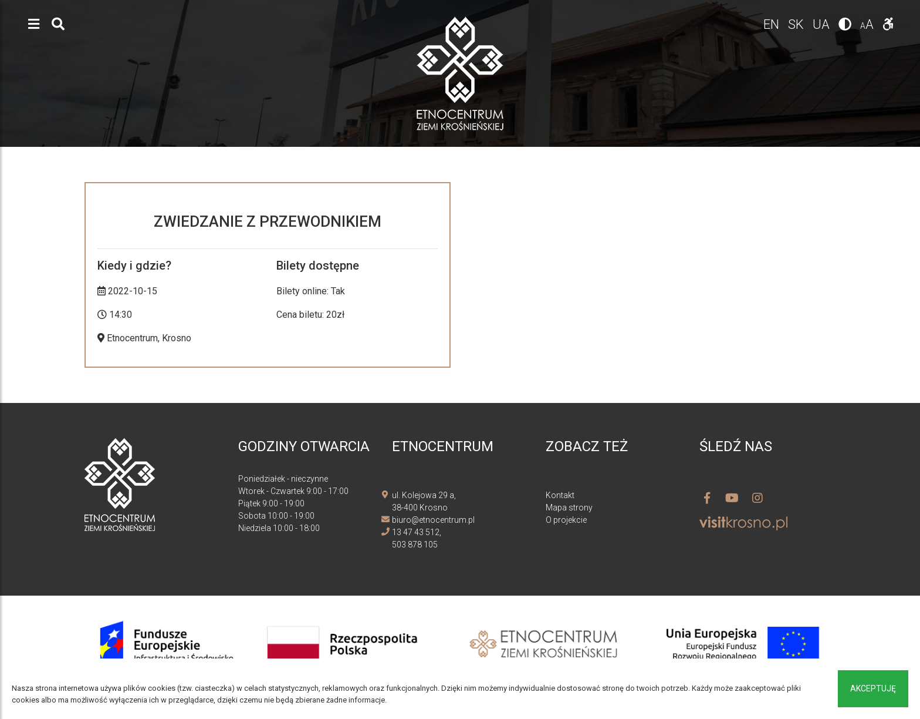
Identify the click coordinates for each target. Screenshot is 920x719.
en (772, 24)
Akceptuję (873, 688)
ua (823, 24)
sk (797, 24)
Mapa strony (569, 507)
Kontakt (560, 495)
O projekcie (566, 520)
